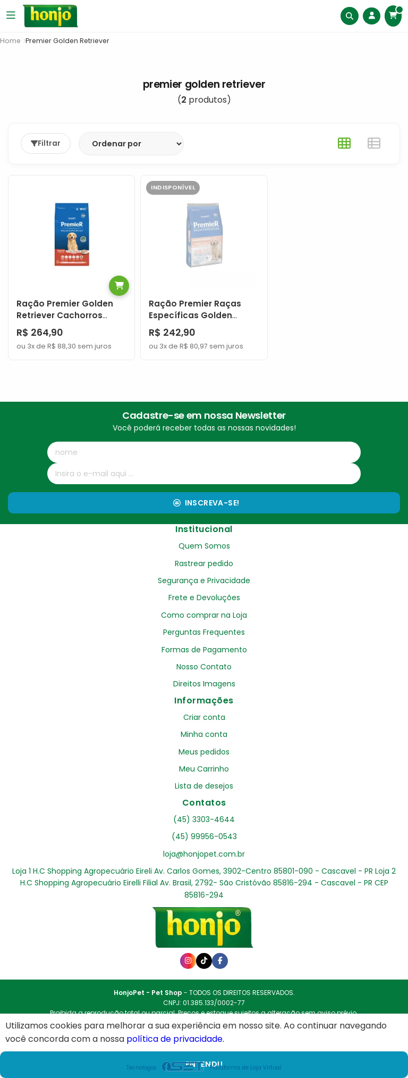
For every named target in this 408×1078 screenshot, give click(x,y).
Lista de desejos (204, 786)
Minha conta (204, 734)
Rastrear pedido (204, 563)
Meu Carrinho (204, 768)
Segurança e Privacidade (204, 580)
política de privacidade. (175, 1039)
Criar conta (204, 716)
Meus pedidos (204, 751)
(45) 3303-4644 (204, 819)
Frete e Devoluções (204, 597)
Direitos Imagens (204, 683)
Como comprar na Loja (204, 614)
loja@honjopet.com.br (204, 853)
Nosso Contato (204, 666)
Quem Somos (204, 546)
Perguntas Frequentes (204, 632)
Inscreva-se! (206, 502)
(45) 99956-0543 (204, 836)
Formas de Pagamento (204, 649)
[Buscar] (348, 16)
